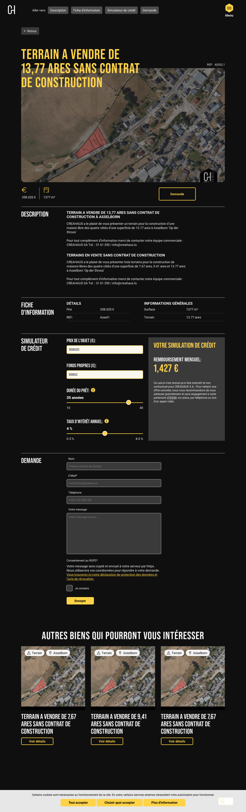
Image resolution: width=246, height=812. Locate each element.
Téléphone (74, 486)
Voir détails (37, 734)
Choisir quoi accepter (119, 802)
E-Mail (72, 469)
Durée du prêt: (91, 384)
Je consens (82, 581)
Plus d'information (164, 802)
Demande (176, 187)
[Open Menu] (229, 10)
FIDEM (172, 391)
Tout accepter (78, 802)
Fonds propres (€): (82, 359)
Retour (30, 24)
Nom (71, 452)
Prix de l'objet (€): (81, 334)
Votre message (77, 502)
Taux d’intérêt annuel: (97, 415)
